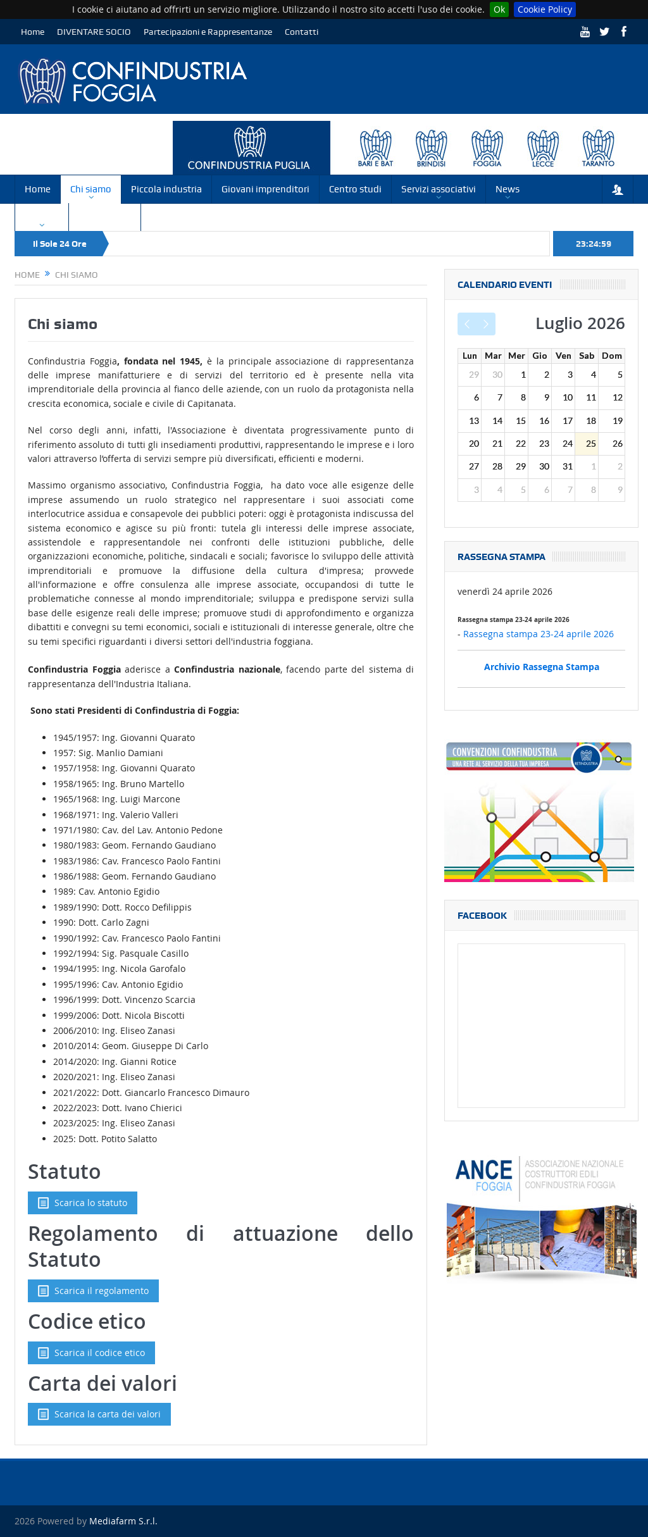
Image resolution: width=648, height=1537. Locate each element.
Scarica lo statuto (82, 1203)
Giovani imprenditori (265, 189)
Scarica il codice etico (91, 1352)
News (507, 189)
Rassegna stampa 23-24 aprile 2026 (538, 634)
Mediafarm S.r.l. (123, 1521)
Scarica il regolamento (93, 1290)
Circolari (42, 217)
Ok (499, 9)
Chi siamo (90, 189)
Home (32, 32)
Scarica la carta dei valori (99, 1414)
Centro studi (355, 189)
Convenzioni (104, 217)
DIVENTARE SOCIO (94, 32)
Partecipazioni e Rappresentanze (208, 32)
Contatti (301, 32)
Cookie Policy (545, 9)
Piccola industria (166, 189)
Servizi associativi (438, 189)
